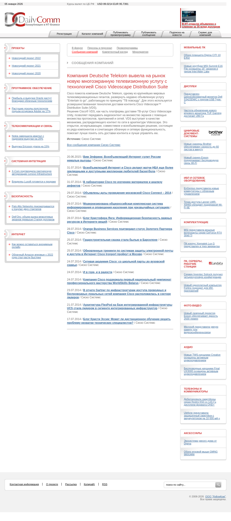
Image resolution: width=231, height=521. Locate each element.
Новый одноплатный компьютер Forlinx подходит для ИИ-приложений (203, 288)
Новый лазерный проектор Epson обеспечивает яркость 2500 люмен (201, 316)
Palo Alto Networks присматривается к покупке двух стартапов (33, 207)
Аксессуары (193, 433)
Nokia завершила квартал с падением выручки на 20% (28, 137)
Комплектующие (196, 222)
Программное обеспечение (32, 88)
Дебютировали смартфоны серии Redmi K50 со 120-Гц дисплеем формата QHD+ (200, 402)
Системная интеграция (29, 161)
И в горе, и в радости (97, 272)
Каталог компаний (92, 33)
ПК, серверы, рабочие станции (193, 264)
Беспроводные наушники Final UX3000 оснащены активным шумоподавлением (202, 371)
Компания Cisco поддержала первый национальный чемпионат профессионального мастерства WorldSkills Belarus (119, 281)
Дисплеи (190, 86)
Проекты (18, 48)
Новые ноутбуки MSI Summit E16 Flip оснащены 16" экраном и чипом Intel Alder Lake (203, 69)
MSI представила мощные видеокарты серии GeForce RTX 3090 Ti (203, 232)
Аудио (188, 347)
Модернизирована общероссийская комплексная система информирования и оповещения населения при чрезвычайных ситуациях (118, 205)
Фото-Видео (192, 305)
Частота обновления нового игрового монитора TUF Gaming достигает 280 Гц (202, 113)
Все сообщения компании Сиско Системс (93, 145)
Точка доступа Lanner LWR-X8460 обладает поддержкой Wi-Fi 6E (203, 204)
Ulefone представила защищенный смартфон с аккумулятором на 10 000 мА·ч (202, 415)
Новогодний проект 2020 (26, 73)
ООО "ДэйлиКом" (215, 496)
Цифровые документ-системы (191, 133)
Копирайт (89, 484)
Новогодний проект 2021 (26, 65)
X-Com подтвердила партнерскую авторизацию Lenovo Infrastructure (32, 172)
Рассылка (71, 484)
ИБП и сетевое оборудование (194, 179)
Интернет (18, 234)
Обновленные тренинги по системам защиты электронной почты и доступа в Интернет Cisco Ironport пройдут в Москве (120, 252)
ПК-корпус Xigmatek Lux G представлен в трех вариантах (202, 245)
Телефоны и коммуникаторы (196, 390)
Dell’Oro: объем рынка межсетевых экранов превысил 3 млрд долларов (33, 218)
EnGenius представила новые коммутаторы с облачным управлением (201, 191)
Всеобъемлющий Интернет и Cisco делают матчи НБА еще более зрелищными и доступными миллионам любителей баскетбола (120, 169)
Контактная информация (24, 484)
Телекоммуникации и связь (32, 126)
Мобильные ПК (194, 47)
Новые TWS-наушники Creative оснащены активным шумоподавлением (202, 357)
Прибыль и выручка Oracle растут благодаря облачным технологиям (32, 99)
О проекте (52, 484)
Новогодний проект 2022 (26, 58)
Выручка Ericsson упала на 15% (30, 146)
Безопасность (22, 196)
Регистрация (64, 33)
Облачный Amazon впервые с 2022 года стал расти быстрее (32, 256)
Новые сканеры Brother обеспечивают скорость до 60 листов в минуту (201, 146)
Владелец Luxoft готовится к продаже (34, 181)
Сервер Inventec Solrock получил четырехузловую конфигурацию (203, 275)
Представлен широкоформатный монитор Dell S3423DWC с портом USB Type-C (203, 98)
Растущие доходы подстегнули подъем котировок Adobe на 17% (31, 110)
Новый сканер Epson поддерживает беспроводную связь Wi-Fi (201, 160)
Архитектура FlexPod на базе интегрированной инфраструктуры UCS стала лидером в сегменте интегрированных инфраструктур (119, 306)
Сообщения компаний (92, 63)
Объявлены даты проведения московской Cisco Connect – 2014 (127, 192)
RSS (104, 484)
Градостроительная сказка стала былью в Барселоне (120, 239)
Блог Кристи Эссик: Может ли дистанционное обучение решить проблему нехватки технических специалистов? (119, 321)
